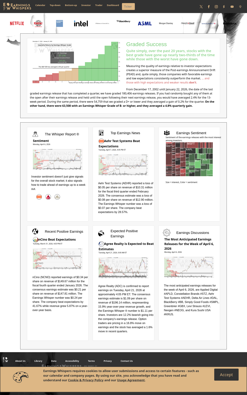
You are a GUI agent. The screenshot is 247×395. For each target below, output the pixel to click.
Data (53, 360)
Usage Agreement (131, 380)
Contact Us (127, 360)
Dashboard (113, 5)
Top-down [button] (55, 5)
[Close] (226, 375)
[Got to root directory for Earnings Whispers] (16, 6)
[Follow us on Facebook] (209, 6)
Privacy (108, 360)
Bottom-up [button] (71, 5)
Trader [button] (98, 5)
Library (38, 360)
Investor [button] (86, 5)
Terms (91, 360)
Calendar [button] (40, 5)
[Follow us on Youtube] (232, 6)
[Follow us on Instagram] (216, 6)
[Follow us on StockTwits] (224, 6)
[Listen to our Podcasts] (240, 6)
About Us (20, 360)
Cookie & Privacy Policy (86, 380)
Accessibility (72, 360)
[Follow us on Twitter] (201, 6)
